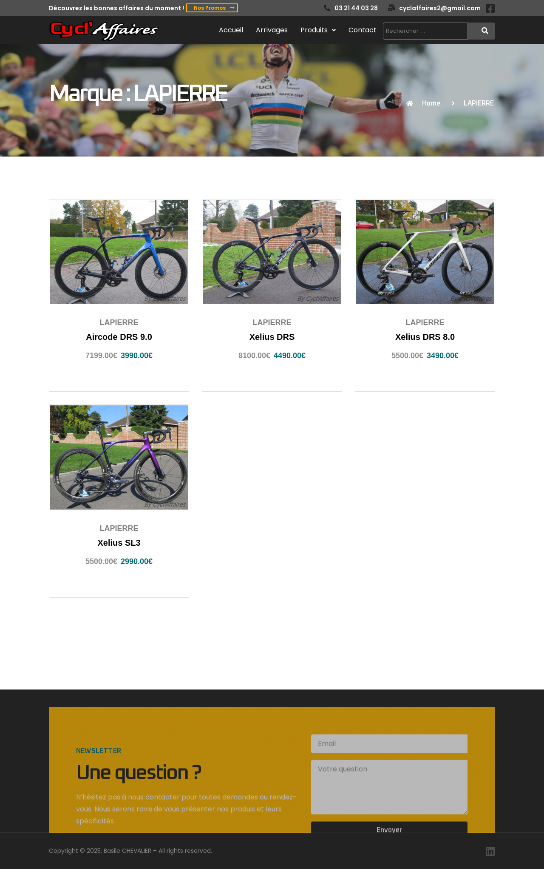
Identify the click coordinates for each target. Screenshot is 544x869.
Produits (318, 30)
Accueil (231, 30)
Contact (362, 30)
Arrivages (272, 30)
